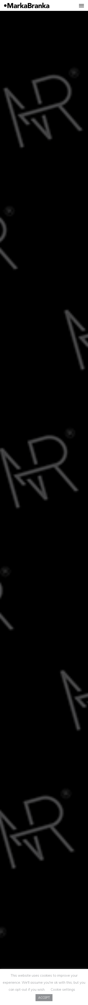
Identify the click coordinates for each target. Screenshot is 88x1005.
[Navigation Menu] (81, 5)
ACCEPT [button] (44, 997)
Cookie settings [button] (63, 989)
